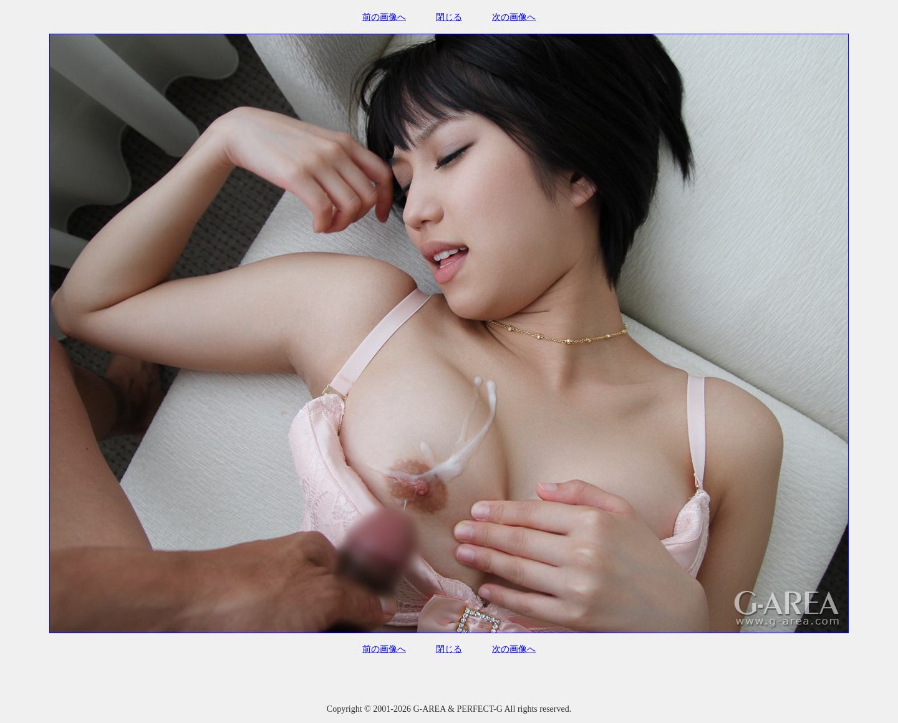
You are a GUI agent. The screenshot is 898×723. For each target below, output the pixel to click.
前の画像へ (384, 17)
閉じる (449, 17)
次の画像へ (514, 17)
